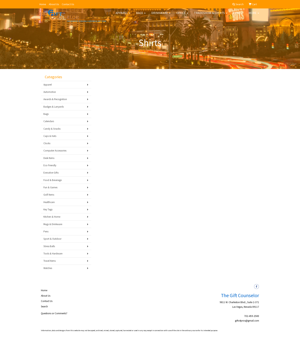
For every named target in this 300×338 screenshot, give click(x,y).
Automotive (49, 92)
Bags (141, 15)
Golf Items (48, 194)
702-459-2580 (251, 316)
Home (42, 4)
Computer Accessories (54, 150)
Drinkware (160, 15)
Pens (238, 15)
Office (182, 15)
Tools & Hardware (52, 253)
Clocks (46, 143)
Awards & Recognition (55, 99)
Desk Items (48, 158)
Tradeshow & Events (210, 15)
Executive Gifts (51, 172)
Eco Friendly (49, 165)
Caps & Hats (49, 136)
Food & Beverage (52, 180)
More (254, 15)
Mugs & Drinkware (52, 224)
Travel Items (49, 260)
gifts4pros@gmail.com (247, 320)
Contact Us (68, 4)
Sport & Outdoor (52, 238)
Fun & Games (50, 187)
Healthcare (49, 202)
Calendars (48, 121)
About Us (54, 4)
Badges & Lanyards (53, 106)
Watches (47, 268)
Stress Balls (49, 246)
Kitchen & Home (51, 216)
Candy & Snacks (51, 128)
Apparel (123, 15)
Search (44, 306)
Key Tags (47, 209)
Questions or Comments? (54, 313)
